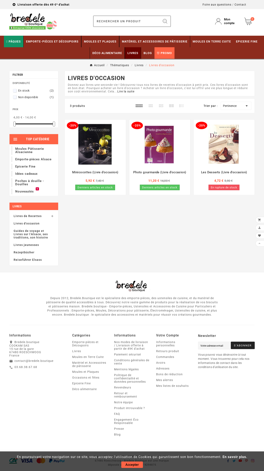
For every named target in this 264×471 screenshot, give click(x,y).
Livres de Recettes (28, 216)
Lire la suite (125, 91)
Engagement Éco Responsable (126, 421)
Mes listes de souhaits (172, 385)
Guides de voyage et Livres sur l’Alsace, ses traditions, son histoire (31, 234)
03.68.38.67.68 (25, 367)
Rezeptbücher (24, 252)
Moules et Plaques (85, 371)
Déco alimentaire (84, 389)
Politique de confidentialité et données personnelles (130, 378)
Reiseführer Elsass (28, 259)
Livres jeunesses (26, 245)
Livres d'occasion (27, 223)
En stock (36, 90)
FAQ (117, 414)
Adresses (163, 368)
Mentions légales (126, 369)
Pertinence (236, 105)
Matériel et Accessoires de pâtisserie (89, 364)
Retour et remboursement (125, 395)
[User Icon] (227, 21)
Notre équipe (123, 402)
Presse (119, 428)
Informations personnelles (165, 343)
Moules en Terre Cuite (88, 357)
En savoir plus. (235, 457)
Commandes (165, 357)
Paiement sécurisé (127, 354)
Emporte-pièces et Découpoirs (85, 343)
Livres (17, 206)
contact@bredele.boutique (33, 360)
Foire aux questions (217, 4)
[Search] (165, 21)
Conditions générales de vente (131, 362)
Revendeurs (122, 387)
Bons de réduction (169, 374)
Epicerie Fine (81, 383)
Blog (117, 434)
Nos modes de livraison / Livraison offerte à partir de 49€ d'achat (131, 345)
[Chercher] (126, 21)
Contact (240, 4)
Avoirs (160, 362)
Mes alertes (164, 380)
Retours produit (167, 351)
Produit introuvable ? (129, 408)
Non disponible (36, 97)
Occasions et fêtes (85, 377)
